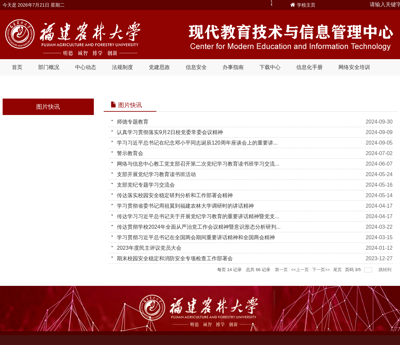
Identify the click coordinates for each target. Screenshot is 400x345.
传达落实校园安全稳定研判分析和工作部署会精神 (175, 195)
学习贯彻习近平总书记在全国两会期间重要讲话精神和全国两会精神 (196, 237)
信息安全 (196, 67)
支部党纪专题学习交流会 (146, 185)
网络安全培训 (354, 67)
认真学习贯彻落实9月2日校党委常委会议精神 (170, 132)
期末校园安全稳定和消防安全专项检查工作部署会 (175, 258)
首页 (17, 67)
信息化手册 (309, 67)
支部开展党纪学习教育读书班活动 (156, 174)
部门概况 (48, 67)
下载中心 (269, 67)
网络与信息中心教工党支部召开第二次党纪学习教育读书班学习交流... (198, 164)
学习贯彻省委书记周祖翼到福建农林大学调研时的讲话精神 (185, 206)
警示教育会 (130, 153)
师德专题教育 (132, 122)
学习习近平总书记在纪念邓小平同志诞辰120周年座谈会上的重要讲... (197, 143)
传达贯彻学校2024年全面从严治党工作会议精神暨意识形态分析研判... (198, 227)
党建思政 (159, 67)
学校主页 (306, 5)
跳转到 (386, 269)
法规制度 (122, 67)
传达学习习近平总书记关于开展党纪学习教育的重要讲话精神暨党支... (198, 216)
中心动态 (85, 67)
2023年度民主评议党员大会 (149, 248)
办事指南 (233, 67)
